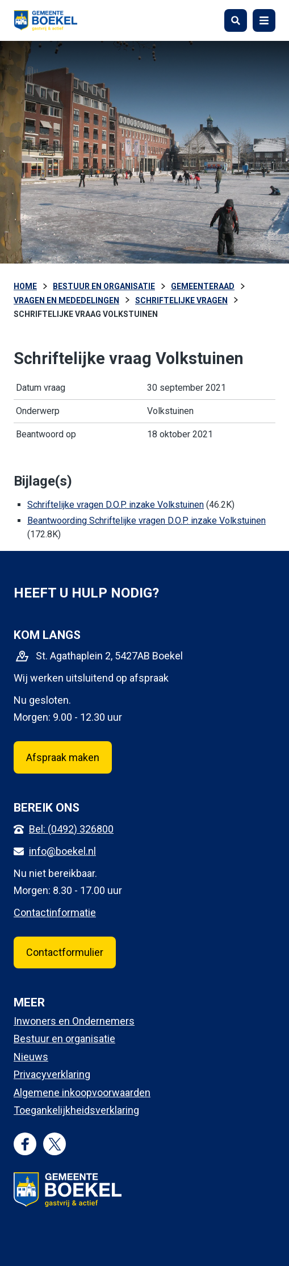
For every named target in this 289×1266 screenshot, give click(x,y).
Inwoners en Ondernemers (74, 1021)
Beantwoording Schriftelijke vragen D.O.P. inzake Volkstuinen (146, 520)
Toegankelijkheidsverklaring (76, 1110)
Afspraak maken (62, 757)
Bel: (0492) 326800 (71, 829)
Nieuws (31, 1057)
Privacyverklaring (52, 1074)
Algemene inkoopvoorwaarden (82, 1092)
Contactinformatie (55, 912)
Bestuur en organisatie (64, 1038)
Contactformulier (64, 952)
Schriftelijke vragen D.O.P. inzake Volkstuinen (115, 504)
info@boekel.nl (62, 851)
